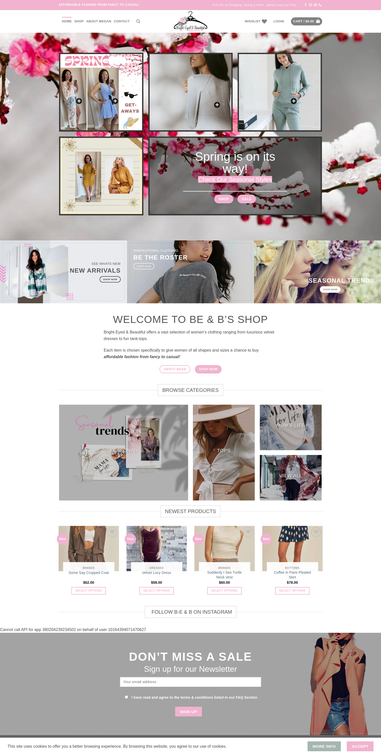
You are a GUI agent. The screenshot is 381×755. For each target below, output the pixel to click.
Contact (122, 21)
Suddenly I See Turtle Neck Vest (224, 574)
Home (67, 21)
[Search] (138, 21)
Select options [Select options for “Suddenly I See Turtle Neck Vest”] (224, 590)
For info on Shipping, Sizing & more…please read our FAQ (254, 5)
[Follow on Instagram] (310, 5)
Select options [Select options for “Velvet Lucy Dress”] (156, 590)
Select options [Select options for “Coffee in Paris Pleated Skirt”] (292, 590)
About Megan (98, 21)
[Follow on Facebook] (305, 5)
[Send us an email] (315, 5)
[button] (278, 21)
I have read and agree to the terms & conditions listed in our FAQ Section (194, 697)
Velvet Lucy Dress (156, 573)
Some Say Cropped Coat (89, 573)
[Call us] (320, 5)
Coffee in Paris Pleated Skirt (292, 574)
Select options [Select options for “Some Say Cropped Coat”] (88, 590)
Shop (78, 21)
